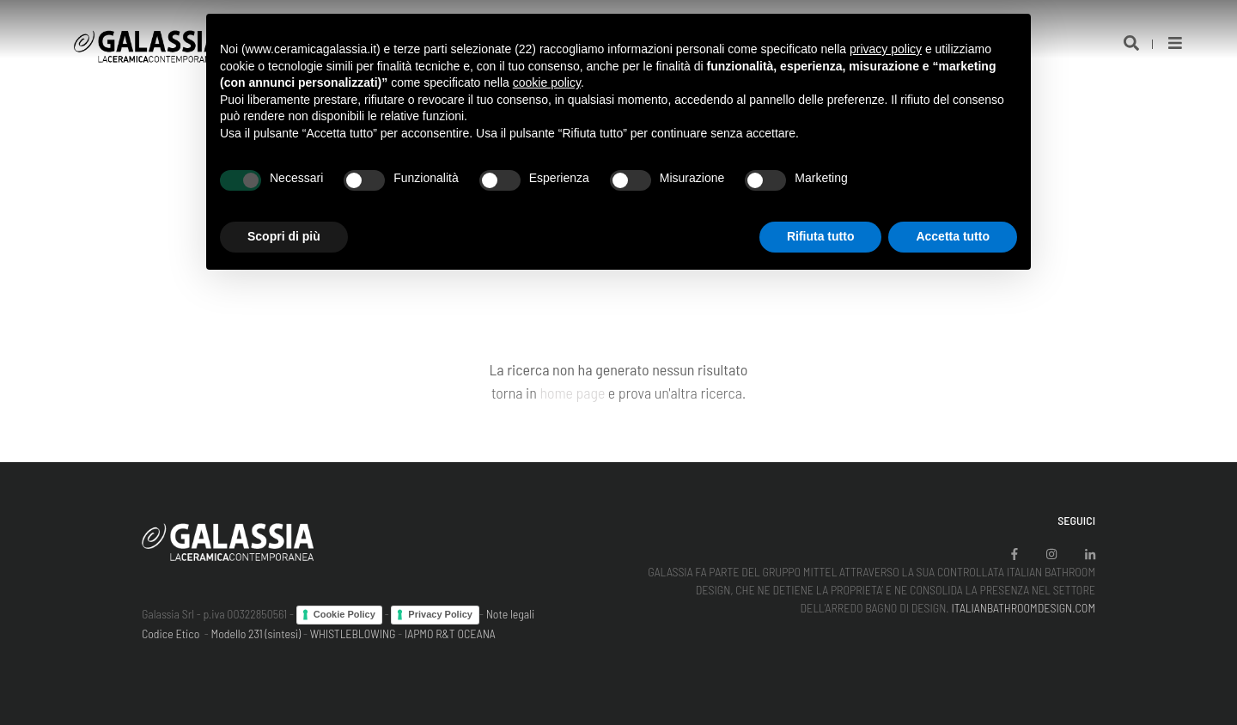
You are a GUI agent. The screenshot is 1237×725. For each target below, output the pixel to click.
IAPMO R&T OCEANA (450, 633)
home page (572, 392)
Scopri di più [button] (283, 236)
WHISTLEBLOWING (353, 633)
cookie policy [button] (547, 82)
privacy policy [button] (886, 49)
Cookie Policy (344, 614)
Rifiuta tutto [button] (821, 236)
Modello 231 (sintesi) (256, 633)
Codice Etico (170, 633)
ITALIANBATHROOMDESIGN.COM (1023, 607)
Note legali (510, 613)
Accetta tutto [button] (953, 236)
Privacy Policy (440, 614)
